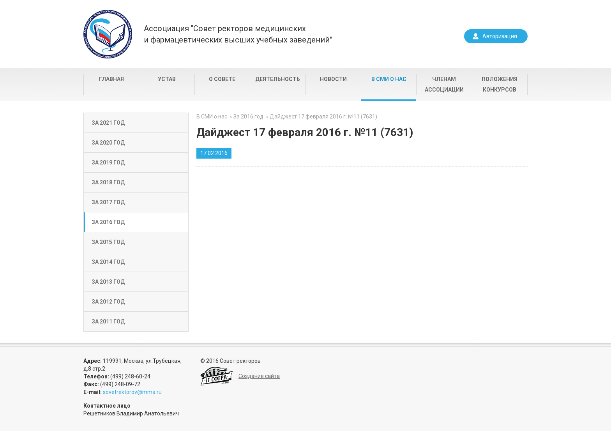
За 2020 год (108, 143)
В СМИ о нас (388, 79)
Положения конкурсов (499, 84)
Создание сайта (259, 376)
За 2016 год (108, 222)
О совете (222, 79)
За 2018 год (108, 182)
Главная (111, 79)
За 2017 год (108, 202)
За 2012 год (108, 302)
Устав (167, 79)
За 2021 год (108, 123)
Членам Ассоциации (444, 84)
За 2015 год (108, 242)
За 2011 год (108, 321)
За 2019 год (108, 162)
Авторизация (499, 36)
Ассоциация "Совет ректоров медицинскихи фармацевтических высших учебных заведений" (238, 34)
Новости (333, 79)
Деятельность (277, 79)
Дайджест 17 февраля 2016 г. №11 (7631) (323, 116)
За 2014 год (108, 262)
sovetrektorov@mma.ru (132, 392)
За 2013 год (108, 282)
